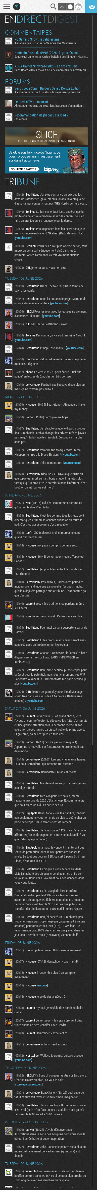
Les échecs (20, 119)
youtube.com (23, 237)
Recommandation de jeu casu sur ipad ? (41, 115)
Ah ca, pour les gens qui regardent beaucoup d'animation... (49, 105)
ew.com (42, 985)
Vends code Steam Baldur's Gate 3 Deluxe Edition (47, 88)
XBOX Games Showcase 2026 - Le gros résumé (45, 66)
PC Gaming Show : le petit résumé (36, 39)
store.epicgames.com (28, 1084)
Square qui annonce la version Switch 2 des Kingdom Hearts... (51, 56)
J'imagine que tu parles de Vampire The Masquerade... (46, 43)
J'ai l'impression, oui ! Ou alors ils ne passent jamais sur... (48, 92)
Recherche (53, 6)
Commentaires (28, 32)
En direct (26, 19)
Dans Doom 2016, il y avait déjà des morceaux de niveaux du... (51, 70)
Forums (17, 81)
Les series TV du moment (31, 102)
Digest (63, 19)
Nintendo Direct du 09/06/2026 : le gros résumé (46, 53)
